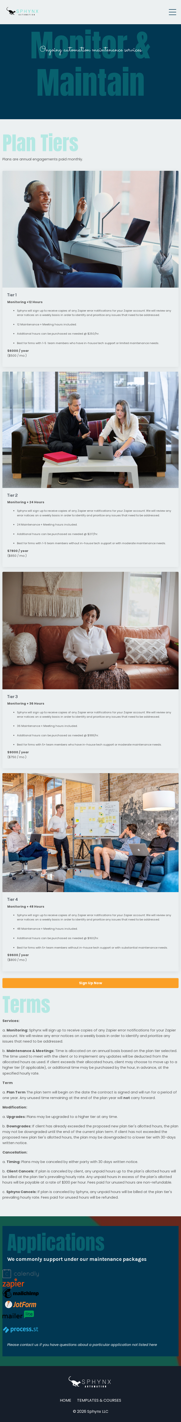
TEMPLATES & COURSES (99, 1400)
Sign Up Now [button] (90, 983)
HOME (65, 1400)
